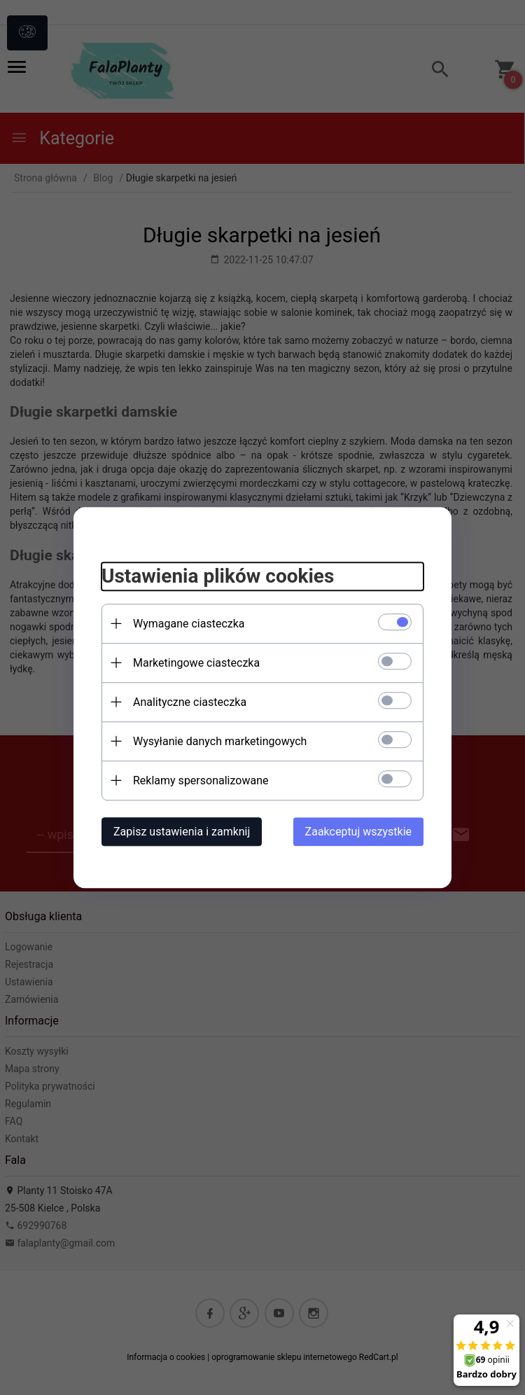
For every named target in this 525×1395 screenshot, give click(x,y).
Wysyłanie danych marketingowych (220, 741)
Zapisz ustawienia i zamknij (181, 831)
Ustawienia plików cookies (218, 576)
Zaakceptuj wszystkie (358, 831)
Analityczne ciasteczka (189, 702)
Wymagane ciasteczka (189, 623)
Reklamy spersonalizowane (200, 780)
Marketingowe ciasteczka (196, 662)
